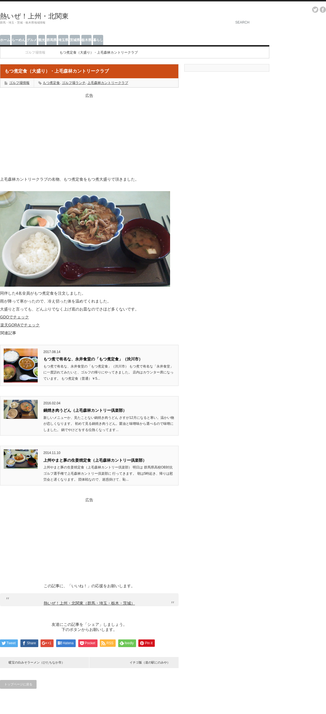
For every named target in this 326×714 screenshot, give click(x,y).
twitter (315, 10)
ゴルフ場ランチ (74, 83)
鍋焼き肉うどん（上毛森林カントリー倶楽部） (85, 410)
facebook (323, 10)
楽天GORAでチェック (20, 325)
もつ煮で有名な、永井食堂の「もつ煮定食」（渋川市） (93, 359)
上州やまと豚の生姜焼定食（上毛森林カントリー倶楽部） (95, 460)
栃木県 (86, 40)
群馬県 (51, 40)
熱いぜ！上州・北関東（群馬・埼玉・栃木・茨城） (89, 603)
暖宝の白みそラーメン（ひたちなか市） (37, 662)
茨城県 (75, 40)
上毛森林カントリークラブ (107, 83)
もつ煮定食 (51, 83)
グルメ (32, 40)
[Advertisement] (89, 133)
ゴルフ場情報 (19, 83)
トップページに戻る (18, 684)
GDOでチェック (14, 317)
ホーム (5, 40)
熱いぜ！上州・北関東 (34, 16)
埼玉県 (63, 40)
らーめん (18, 40)
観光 (41, 40)
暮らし (98, 40)
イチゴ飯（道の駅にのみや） (150, 662)
